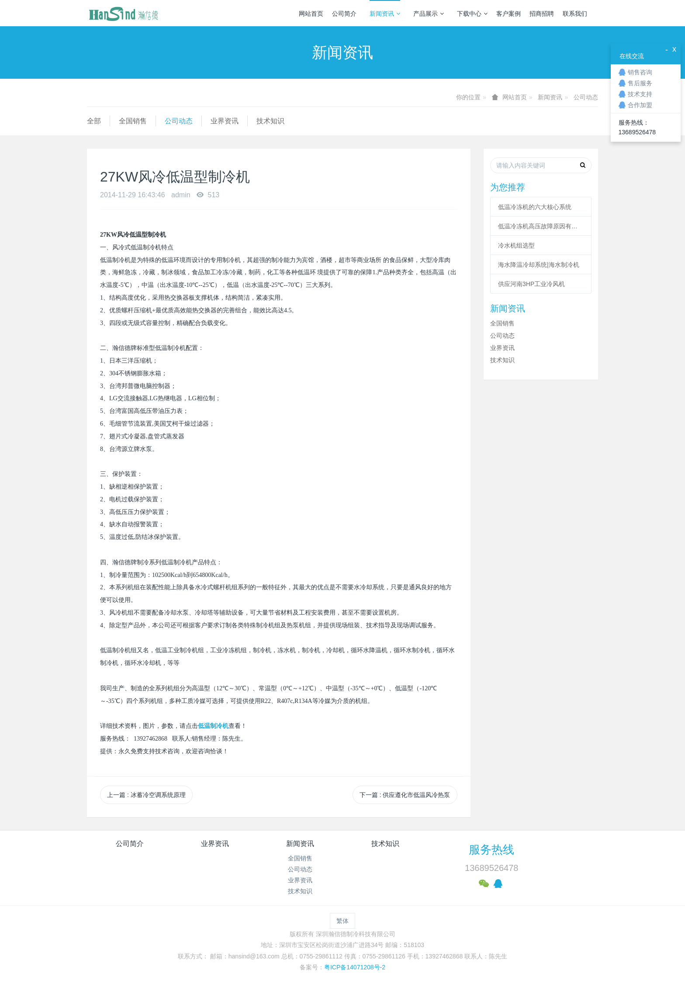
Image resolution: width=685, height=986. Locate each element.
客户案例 (508, 13)
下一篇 (405, 794)
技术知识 (270, 121)
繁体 (342, 920)
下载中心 (472, 13)
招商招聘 (541, 13)
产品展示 (428, 13)
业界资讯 (225, 121)
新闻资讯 (385, 13)
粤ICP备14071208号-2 (354, 967)
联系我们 (575, 13)
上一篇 (146, 794)
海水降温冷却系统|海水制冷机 (538, 264)
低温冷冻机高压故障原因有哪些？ (541, 226)
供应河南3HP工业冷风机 (531, 283)
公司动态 (586, 97)
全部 (94, 121)
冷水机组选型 (516, 245)
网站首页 (311, 13)
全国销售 (133, 121)
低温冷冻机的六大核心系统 (534, 206)
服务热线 (491, 849)
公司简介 (344, 13)
